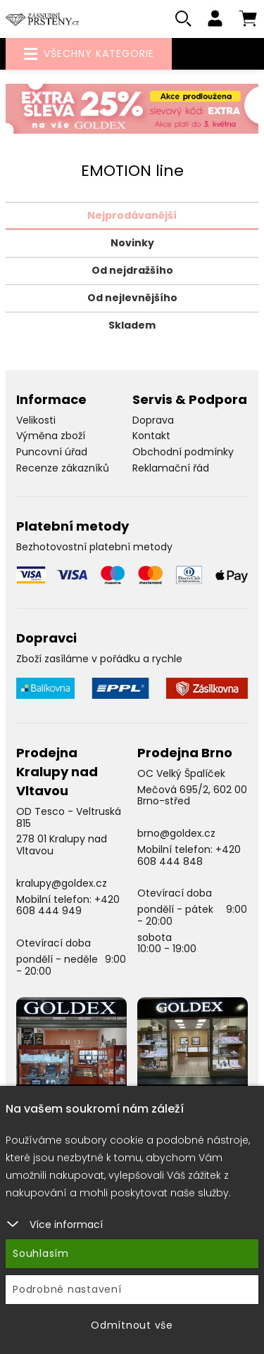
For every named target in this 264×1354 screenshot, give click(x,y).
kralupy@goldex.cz (61, 883)
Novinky (132, 243)
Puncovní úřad (51, 452)
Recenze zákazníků (62, 468)
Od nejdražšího (132, 270)
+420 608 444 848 (189, 855)
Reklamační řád (170, 468)
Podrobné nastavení (67, 1289)
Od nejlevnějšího (132, 298)
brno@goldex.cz (176, 833)
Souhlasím (41, 1253)
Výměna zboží (50, 436)
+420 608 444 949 (68, 905)
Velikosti (36, 420)
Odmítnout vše (132, 1325)
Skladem (132, 325)
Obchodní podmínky (183, 452)
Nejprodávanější (132, 215)
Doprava (153, 420)
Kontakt (151, 436)
